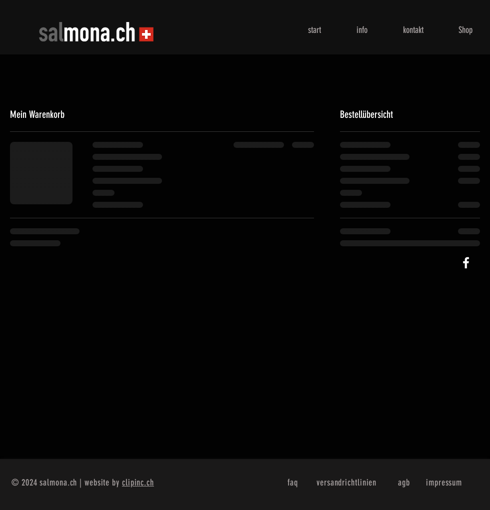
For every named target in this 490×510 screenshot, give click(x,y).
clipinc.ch (138, 482)
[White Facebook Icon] (466, 262)
